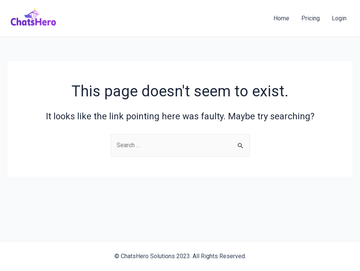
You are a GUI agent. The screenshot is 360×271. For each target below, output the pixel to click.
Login (339, 18)
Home (281, 18)
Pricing (310, 18)
